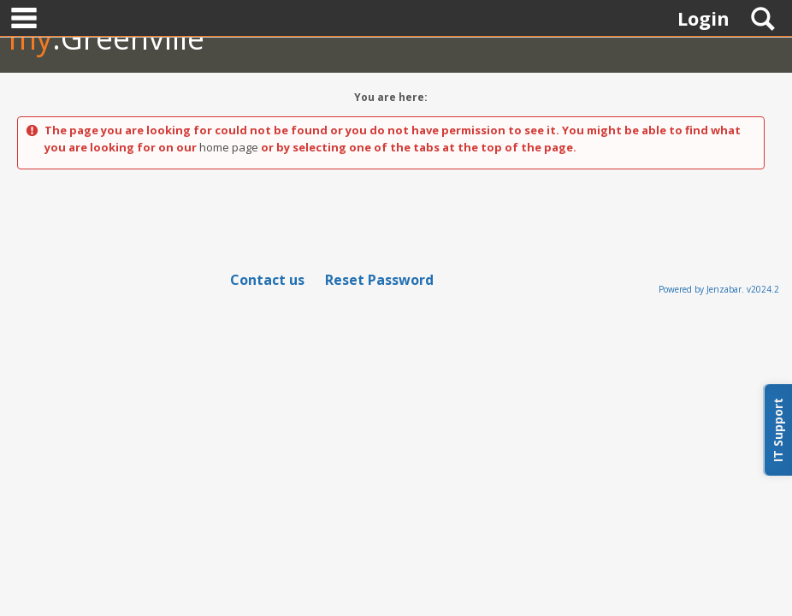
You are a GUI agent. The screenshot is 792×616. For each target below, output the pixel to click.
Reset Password (379, 279)
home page (228, 147)
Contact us (267, 279)
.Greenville (106, 38)
